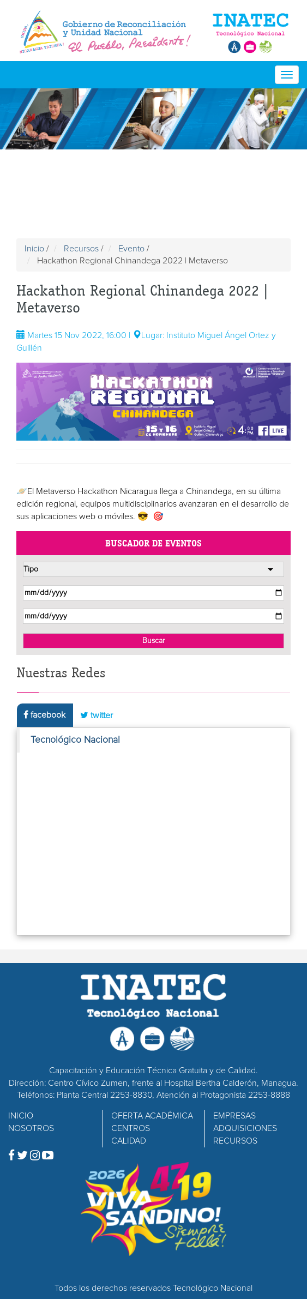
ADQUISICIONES (245, 1128)
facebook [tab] (44, 714)
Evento (131, 248)
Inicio (34, 248)
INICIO (20, 1115)
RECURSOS (235, 1140)
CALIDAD (128, 1140)
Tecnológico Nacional (75, 740)
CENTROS (130, 1128)
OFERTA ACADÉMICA (152, 1115)
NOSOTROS (31, 1128)
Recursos (81, 248)
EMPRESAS (234, 1115)
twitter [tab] (96, 715)
